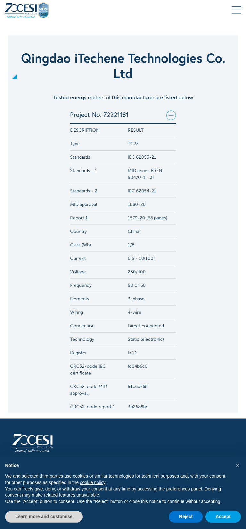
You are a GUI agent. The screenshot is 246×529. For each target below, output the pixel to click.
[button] (238, 465)
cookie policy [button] (92, 482)
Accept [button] (223, 516)
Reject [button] (186, 516)
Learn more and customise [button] (43, 516)
